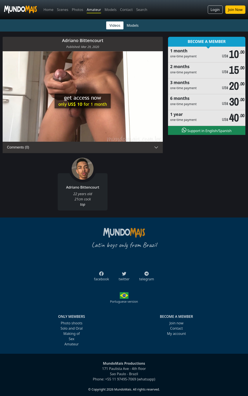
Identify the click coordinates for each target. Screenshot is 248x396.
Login (215, 9)
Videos (114, 25)
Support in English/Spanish (206, 130)
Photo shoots (71, 323)
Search (141, 9)
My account (176, 333)
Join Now (235, 9)
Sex (72, 338)
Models (110, 9)
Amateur (94, 9)
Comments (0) (18, 147)
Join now (176, 323)
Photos (77, 9)
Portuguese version (124, 301)
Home (48, 9)
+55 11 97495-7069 (120, 379)
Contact (126, 9)
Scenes (62, 9)
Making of (71, 333)
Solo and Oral (72, 328)
